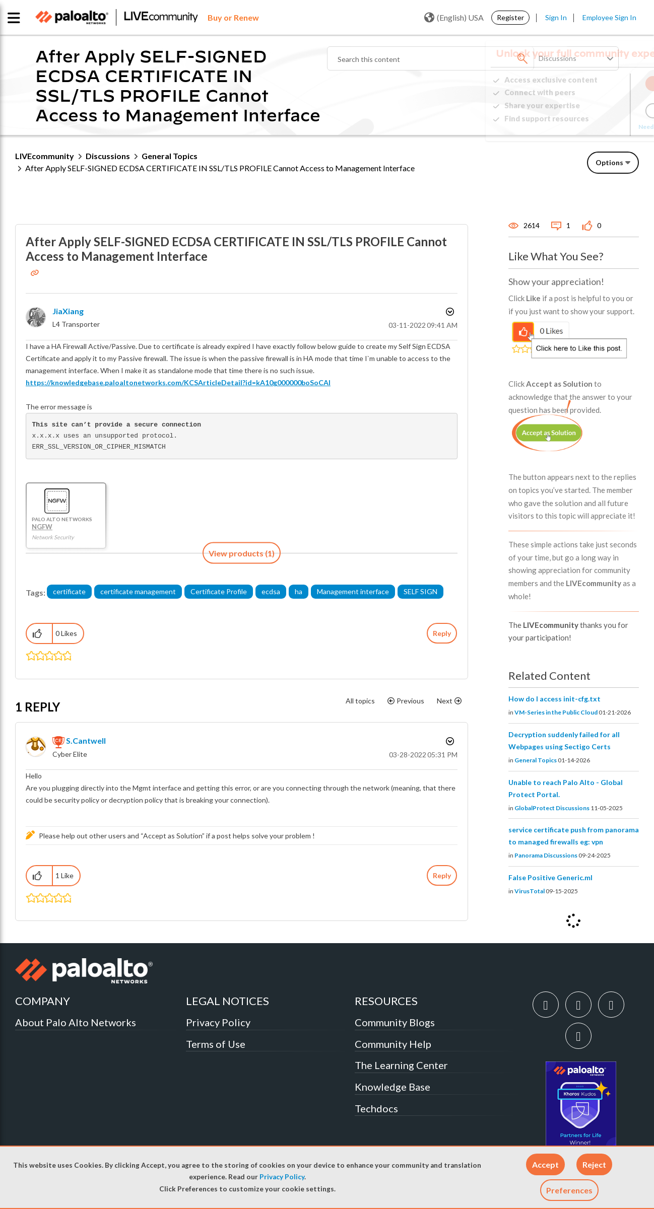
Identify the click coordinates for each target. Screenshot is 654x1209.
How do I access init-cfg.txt (554, 698)
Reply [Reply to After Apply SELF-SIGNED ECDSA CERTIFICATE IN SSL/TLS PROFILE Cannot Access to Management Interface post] (442, 633)
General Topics (170, 156)
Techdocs (376, 1108)
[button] (545, 1164)
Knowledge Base (392, 1087)
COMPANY (42, 1001)
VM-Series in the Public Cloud (556, 712)
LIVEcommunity (44, 156)
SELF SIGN (420, 591)
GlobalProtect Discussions (552, 808)
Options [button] (609, 162)
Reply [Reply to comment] (442, 875)
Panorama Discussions (545, 855)
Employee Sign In (609, 17)
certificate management (138, 591)
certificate (69, 591)
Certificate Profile (218, 591)
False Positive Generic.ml (550, 877)
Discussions (108, 156)
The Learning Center (401, 1065)
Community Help (393, 1044)
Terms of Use (215, 1044)
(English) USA (454, 18)
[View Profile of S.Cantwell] (86, 740)
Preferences (569, 1190)
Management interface (353, 591)
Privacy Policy (281, 1177)
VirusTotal (529, 891)
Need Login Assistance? (593, 126)
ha (298, 591)
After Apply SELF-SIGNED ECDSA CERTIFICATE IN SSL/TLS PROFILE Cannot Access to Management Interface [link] (220, 168)
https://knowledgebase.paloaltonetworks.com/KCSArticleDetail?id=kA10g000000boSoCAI (178, 382)
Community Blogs (395, 1022)
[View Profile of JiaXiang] (68, 311)
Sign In (556, 17)
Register (510, 17)
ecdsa (270, 591)
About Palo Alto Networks (75, 1022)
